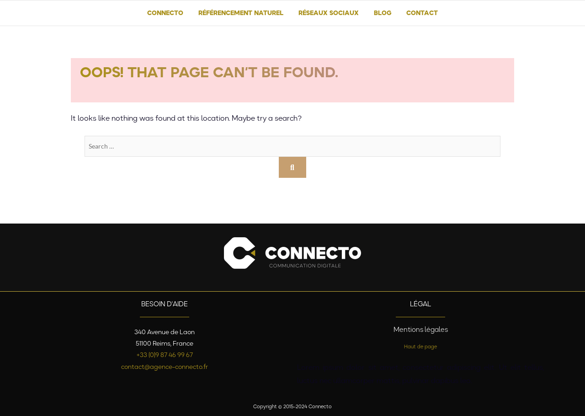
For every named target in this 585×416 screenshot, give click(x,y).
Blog (382, 13)
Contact (422, 13)
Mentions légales (421, 329)
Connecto (165, 13)
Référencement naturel (240, 13)
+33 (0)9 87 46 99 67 (165, 355)
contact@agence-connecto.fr (164, 367)
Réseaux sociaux (328, 13)
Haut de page (420, 346)
